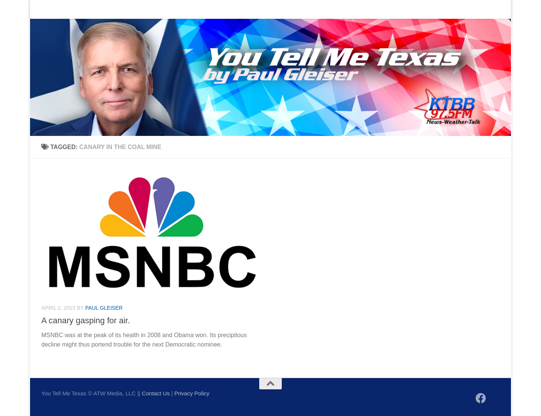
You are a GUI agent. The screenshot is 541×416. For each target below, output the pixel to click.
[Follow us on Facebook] (481, 398)
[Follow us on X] (494, 399)
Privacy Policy (191, 393)
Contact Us (77, 9)
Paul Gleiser (104, 308)
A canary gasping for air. (85, 320)
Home (43, 9)
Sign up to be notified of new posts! (149, 9)
